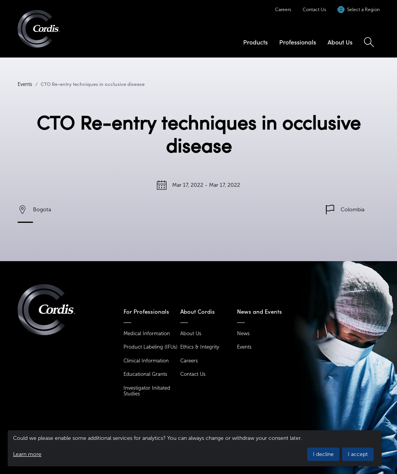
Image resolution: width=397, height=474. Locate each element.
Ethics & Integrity (199, 347)
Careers (283, 9)
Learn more (27, 454)
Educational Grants (145, 374)
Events (25, 84)
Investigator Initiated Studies (147, 391)
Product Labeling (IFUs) (151, 347)
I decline (323, 454)
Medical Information (147, 333)
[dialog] (195, 448)
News (243, 333)
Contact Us (314, 9)
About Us (340, 42)
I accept (358, 454)
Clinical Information (146, 361)
